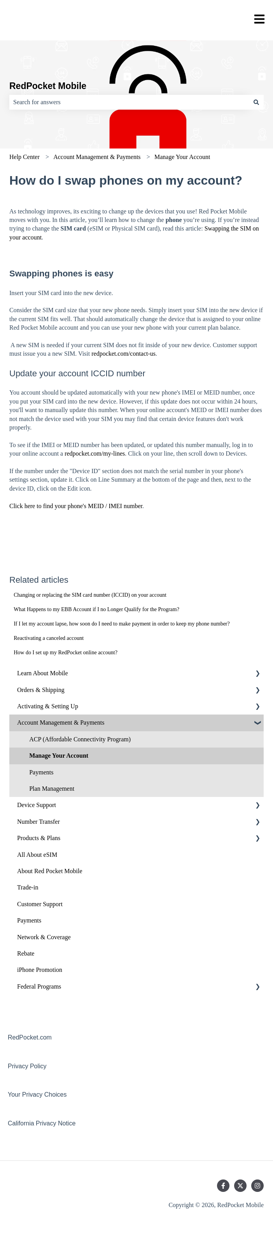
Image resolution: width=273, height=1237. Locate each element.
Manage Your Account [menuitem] (58, 755)
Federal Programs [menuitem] (39, 986)
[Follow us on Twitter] (240, 1185)
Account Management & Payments (96, 157)
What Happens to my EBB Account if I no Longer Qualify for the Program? (96, 609)
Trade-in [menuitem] (27, 887)
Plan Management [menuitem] (51, 788)
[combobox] (129, 102)
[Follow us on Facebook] (223, 1185)
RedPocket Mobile (47, 86)
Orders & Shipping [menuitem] (41, 690)
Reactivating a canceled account (49, 638)
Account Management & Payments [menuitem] (60, 722)
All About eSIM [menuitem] (37, 854)
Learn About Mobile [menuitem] (42, 673)
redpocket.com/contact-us (123, 353)
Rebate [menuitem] (25, 953)
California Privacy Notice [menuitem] (41, 1123)
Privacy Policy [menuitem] (27, 1066)
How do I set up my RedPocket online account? (65, 652)
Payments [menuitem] (41, 772)
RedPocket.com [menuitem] (30, 1037)
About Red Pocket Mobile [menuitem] (49, 871)
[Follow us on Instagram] (257, 1185)
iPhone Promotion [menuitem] (39, 969)
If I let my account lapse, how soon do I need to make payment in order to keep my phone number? (122, 624)
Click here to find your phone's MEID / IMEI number (75, 506)
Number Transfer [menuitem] (38, 821)
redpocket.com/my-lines (95, 453)
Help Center (24, 157)
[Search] (256, 102)
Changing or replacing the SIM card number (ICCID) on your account (90, 595)
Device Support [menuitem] (36, 805)
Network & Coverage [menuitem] (44, 937)
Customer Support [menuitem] (40, 904)
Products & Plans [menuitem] (38, 838)
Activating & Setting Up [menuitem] (47, 706)
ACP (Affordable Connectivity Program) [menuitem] (80, 739)
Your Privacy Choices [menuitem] (37, 1094)
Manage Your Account (182, 157)
